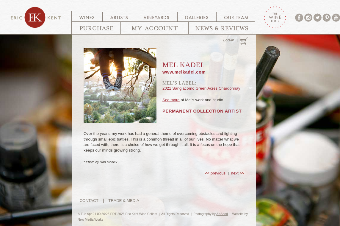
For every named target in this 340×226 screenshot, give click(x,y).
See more (171, 100)
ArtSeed (222, 214)
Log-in (228, 40)
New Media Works (90, 219)
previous (218, 173)
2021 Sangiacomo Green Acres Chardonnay (201, 88)
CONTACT (88, 200)
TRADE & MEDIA (123, 200)
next (235, 173)
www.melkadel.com (184, 72)
